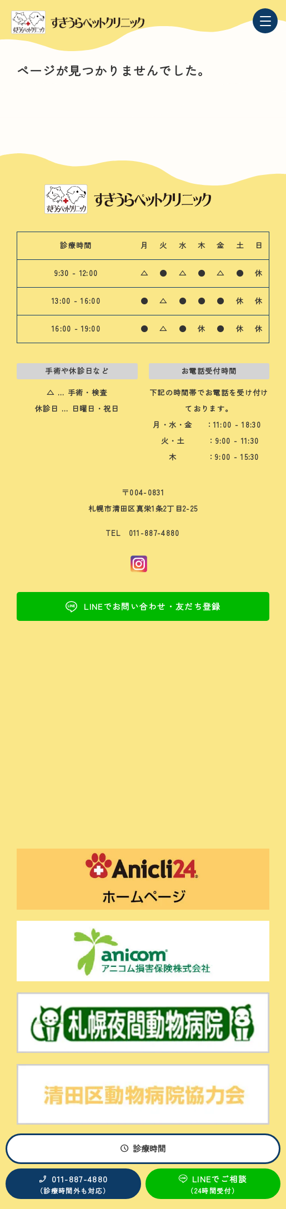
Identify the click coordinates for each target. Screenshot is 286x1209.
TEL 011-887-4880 (142, 533)
